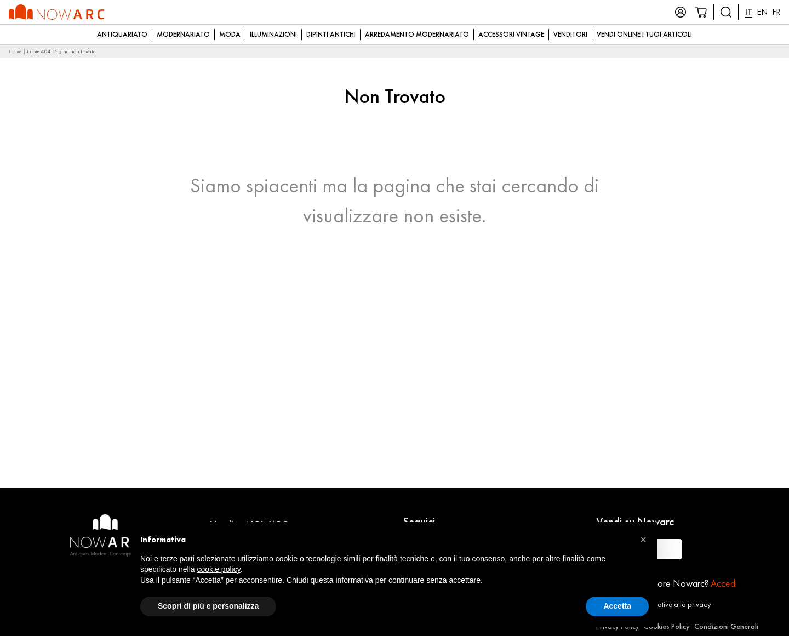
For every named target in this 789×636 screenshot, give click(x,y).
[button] (643, 539)
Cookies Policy (667, 626)
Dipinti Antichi (331, 34)
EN (762, 12)
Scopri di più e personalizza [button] (208, 605)
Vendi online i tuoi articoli (644, 34)
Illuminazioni (273, 34)
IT (748, 12)
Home (15, 51)
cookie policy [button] (219, 569)
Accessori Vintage (511, 34)
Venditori (570, 34)
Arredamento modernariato (417, 34)
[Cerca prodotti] (726, 12)
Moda (230, 34)
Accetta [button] (617, 605)
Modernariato (183, 34)
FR (776, 12)
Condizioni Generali (726, 626)
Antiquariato (122, 34)
